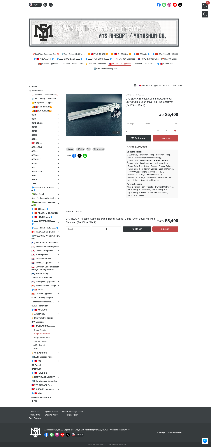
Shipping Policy (51, 415)
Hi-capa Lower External (42, 337)
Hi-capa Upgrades (40, 330)
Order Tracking (35, 418)
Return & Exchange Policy (72, 412)
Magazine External (40, 341)
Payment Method (51, 412)
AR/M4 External (39, 345)
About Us (35, 412)
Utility (35, 349)
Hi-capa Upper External (42, 334)
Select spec (130, 124)
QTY (128, 131)
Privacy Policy (72, 415)
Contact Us (35, 415)
